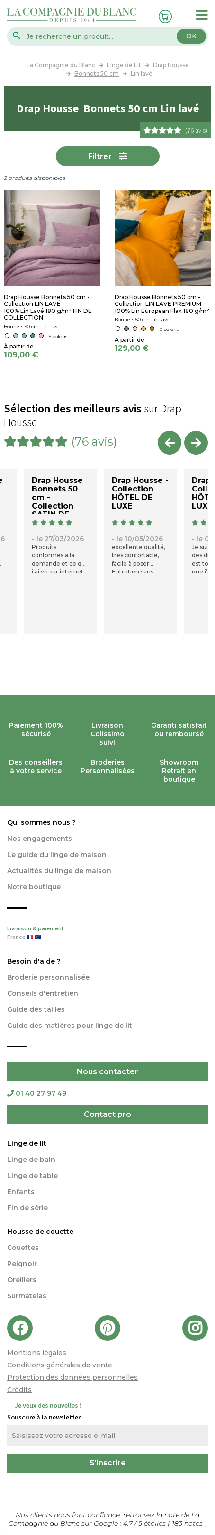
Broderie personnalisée (48, 977)
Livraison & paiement (107, 934)
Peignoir (22, 1263)
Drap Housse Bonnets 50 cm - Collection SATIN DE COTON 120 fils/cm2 (57, 506)
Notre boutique (34, 887)
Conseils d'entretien (42, 993)
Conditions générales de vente (59, 1365)
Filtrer (100, 156)
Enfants (21, 1191)
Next (196, 443)
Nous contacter (107, 1071)
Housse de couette (40, 1231)
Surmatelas (26, 1296)
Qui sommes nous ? (41, 822)
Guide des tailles (36, 1009)
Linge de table (32, 1175)
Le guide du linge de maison (57, 854)
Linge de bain (31, 1159)
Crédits (19, 1389)
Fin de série (27, 1208)
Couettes (23, 1247)
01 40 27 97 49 (36, 1093)
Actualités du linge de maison (59, 870)
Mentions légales (36, 1352)
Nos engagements (39, 838)
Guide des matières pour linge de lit (69, 1025)
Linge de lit (26, 1143)
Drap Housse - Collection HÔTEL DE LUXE (140, 493)
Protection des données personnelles (72, 1377)
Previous (169, 443)
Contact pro (107, 1114)
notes (188, 1523)
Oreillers (21, 1280)
